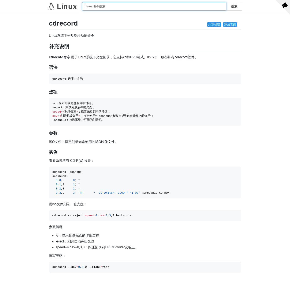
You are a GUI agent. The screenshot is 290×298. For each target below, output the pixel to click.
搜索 (234, 6)
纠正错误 (214, 24)
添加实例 (230, 24)
